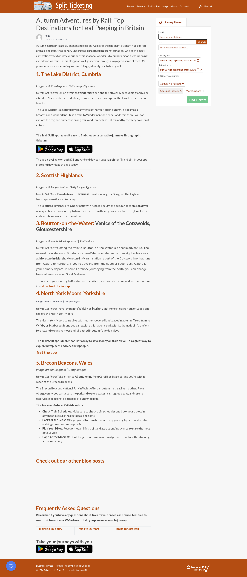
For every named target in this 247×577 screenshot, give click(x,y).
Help (165, 6)
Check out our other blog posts (70, 461)
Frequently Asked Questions (68, 508)
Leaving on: (164, 55)
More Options (193, 90)
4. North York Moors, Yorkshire (70, 293)
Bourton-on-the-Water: (67, 223)
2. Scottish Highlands (59, 175)
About (173, 6)
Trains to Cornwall (127, 528)
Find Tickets (197, 100)
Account (184, 6)
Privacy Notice (71, 565)
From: (161, 31)
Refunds (140, 6)
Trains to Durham (88, 528)
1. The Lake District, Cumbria (68, 74)
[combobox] (182, 37)
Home (130, 6)
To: (160, 42)
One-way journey (168, 75)
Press (50, 565)
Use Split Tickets (169, 90)
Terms (58, 565)
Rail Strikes (154, 6)
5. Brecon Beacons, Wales (64, 363)
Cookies (85, 565)
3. (38, 223)
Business (41, 565)
